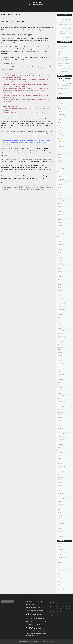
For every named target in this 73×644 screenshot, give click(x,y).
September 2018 (61, 344)
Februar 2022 (61, 233)
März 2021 (60, 263)
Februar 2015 (61, 461)
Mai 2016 (60, 420)
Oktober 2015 (61, 439)
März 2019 (60, 328)
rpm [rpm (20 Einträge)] (44, 628)
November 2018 (61, 339)
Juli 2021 (59, 252)
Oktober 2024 (61, 146)
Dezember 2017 (61, 368)
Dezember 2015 (61, 433)
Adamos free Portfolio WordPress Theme (30, 641)
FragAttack (33, 30)
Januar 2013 (60, 526)
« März (52, 615)
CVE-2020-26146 (8, 189)
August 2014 (60, 477)
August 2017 (60, 379)
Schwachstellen (36, 189)
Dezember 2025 (61, 108)
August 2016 (60, 412)
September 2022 (61, 214)
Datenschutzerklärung (64, 10)
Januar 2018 (60, 366)
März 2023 (60, 198)
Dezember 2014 (61, 466)
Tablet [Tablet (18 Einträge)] (31, 633)
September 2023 (61, 181)
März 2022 (60, 230)
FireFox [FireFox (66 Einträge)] (35, 614)
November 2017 (61, 371)
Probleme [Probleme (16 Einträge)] (39, 624)
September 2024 (61, 149)
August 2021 (60, 249)
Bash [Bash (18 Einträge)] (30, 601)
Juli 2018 (59, 349)
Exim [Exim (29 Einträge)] (37, 610)
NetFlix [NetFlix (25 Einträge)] (44, 622)
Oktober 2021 (61, 244)
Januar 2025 (60, 138)
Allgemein (60, 543)
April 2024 (60, 162)
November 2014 (61, 469)
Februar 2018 (61, 363)
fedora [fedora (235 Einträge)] (28, 614)
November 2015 (61, 436)
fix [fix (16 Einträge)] (38, 614)
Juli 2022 (59, 219)
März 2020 (60, 295)
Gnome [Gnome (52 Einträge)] (27, 618)
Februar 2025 (61, 135)
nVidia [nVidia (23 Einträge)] (27, 624)
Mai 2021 (60, 257)
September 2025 (61, 116)
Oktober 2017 (61, 374)
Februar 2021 (61, 265)
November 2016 (61, 404)
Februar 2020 (61, 298)
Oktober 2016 (61, 406)
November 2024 (61, 144)
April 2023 (60, 195)
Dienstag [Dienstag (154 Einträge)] (29, 610)
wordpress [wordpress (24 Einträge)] (35, 635)
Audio (59, 546)
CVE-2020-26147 (16, 189)
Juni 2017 (60, 385)
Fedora (33, 10)
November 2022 (61, 209)
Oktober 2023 (61, 179)
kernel (27, 189)
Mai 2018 (60, 355)
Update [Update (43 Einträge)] (41, 633)
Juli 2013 (59, 509)
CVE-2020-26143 (35, 187)
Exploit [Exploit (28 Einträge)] (41, 610)
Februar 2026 (61, 103)
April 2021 (60, 260)
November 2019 (61, 306)
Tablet (59, 584)
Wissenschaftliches (62, 589)
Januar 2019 (60, 333)
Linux (27, 10)
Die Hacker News (5, 131)
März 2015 (60, 458)
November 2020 (61, 274)
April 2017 (60, 390)
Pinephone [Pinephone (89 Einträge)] (33, 624)
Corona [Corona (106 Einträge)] (33, 604)
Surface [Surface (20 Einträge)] (45, 630)
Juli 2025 (59, 122)
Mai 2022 (60, 225)
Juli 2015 (59, 447)
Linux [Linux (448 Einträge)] (38, 618)
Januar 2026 (60, 106)
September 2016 (61, 409)
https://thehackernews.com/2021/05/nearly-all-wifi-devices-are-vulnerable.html (27, 182)
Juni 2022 (60, 222)
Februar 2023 (61, 200)
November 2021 (61, 241)
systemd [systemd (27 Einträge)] (27, 633)
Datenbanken (61, 554)
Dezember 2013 (61, 498)
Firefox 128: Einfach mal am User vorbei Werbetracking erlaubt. (64, 69)
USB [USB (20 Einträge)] (45, 633)
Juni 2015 (60, 450)
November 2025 (61, 111)
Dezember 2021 (61, 238)
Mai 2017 (60, 387)
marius (15, 24)
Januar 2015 (60, 463)
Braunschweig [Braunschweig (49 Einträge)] (35, 601)
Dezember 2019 (61, 303)
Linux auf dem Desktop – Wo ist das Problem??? (63, 46)
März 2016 (60, 425)
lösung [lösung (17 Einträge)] (36, 621)
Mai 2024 (60, 160)
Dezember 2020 (61, 271)
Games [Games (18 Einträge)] (40, 614)
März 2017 (60, 393)
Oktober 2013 (61, 504)
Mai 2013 (60, 515)
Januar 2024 (60, 171)
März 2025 (60, 133)
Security (44, 10)
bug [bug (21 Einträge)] (41, 601)
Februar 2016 (61, 428)
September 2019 (61, 312)
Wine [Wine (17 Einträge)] (31, 635)
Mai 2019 (60, 322)
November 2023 (61, 176)
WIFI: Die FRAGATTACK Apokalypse (13, 21)
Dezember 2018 (61, 336)
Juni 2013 (60, 512)
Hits (65, 83)
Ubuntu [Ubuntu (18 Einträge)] (37, 633)
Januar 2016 (60, 431)
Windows (42, 189)
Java (38, 10)
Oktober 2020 (61, 276)
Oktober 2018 (61, 341)
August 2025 (60, 119)
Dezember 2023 (61, 173)
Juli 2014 (59, 480)
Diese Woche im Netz (62, 557)
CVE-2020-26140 (11, 187)
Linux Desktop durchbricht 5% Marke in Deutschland (63, 63)
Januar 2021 (60, 268)
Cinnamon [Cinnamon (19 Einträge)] (27, 604)
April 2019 (60, 325)
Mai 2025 (60, 127)
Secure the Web (61, 579)
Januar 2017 (60, 398)
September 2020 (61, 279)
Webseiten (59, 83)
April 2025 (60, 130)
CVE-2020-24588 (45, 186)
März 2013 (60, 520)
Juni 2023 (60, 190)
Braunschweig (52, 10)
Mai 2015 (60, 452)
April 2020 (60, 293)
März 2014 (60, 490)
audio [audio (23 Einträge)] (26, 601)
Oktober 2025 (61, 114)
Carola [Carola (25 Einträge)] (43, 601)
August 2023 (60, 184)
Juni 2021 (60, 255)
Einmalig (69, 83)
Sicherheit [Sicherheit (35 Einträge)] (34, 631)
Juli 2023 (59, 187)
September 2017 (61, 377)
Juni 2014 (60, 482)
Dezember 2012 (61, 528)
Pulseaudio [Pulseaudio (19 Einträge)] (38, 628)
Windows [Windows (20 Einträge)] (27, 635)
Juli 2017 (59, 382)
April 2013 (60, 517)
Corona (59, 551)
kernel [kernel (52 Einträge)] (33, 618)
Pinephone (60, 573)
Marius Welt (37, 2)
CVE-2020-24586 (29, 186)
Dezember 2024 (61, 141)
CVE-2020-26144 (44, 187)
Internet (11, 186)
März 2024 (60, 165)
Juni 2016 (60, 417)
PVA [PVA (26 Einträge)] (42, 628)
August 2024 (60, 152)
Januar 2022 (60, 236)
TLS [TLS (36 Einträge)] (34, 633)
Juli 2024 (59, 154)
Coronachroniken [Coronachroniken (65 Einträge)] (31, 607)
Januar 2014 (60, 496)
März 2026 (60, 100)
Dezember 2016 (61, 401)
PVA (58, 576)
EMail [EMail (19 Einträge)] (35, 610)
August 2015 (60, 444)
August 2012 (60, 536)
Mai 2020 (60, 290)
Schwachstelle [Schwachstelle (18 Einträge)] (28, 630)
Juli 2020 (59, 284)
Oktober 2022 (61, 211)
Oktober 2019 (61, 309)
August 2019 (60, 314)
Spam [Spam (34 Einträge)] (39, 631)
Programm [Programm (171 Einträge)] (30, 627)
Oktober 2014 (61, 471)
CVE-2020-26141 (19, 187)
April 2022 (60, 228)
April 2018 (60, 358)
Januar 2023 (60, 203)
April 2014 (60, 488)
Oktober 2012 (61, 534)
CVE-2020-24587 (37, 186)
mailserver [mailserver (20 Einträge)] (40, 621)
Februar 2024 (61, 168)
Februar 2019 (61, 330)
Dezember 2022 (61, 206)
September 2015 (61, 442)
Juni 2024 (60, 157)
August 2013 (60, 507)
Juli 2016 (59, 415)
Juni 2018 (60, 352)
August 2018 (60, 347)
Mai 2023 (60, 192)
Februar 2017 (61, 395)
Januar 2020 (60, 301)
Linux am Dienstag (62, 570)
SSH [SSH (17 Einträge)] (42, 630)
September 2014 (61, 474)
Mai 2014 (60, 485)
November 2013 (61, 501)
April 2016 (60, 423)
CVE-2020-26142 (27, 187)
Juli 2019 (59, 317)
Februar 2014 (61, 493)
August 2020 (60, 282)
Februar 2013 (61, 523)
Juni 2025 (60, 125)
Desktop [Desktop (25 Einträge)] (40, 607)
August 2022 (60, 217)
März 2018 (60, 360)
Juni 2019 (60, 320)
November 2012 (61, 531)
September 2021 (61, 247)
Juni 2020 (60, 287)
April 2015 (60, 455)
